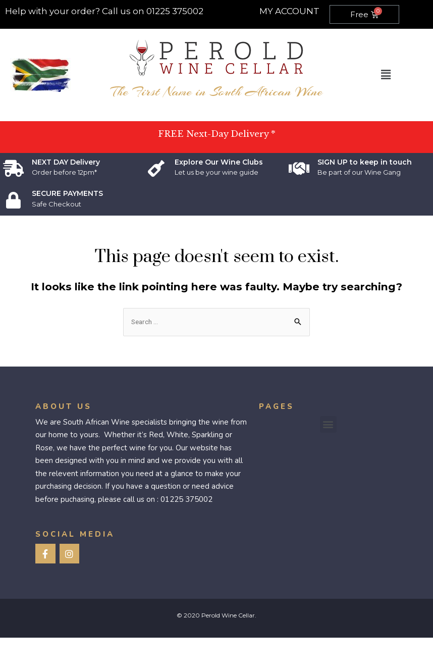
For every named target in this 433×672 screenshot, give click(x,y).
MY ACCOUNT (289, 11)
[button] (328, 424)
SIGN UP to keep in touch (364, 162)
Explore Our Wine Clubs (219, 162)
